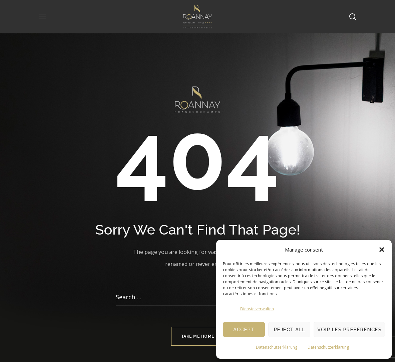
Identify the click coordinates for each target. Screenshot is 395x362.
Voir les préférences (349, 330)
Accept (244, 330)
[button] (381, 249)
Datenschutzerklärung (276, 347)
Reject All (289, 330)
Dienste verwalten (257, 309)
